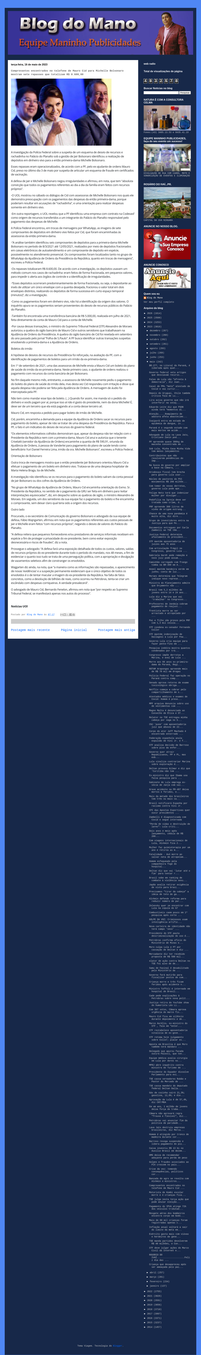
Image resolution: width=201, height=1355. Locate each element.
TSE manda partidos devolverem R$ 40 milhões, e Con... (168, 1242)
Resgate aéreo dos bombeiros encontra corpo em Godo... (167, 1214)
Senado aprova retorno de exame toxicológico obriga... (169, 684)
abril (154, 1272)
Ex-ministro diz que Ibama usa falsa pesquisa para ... (168, 776)
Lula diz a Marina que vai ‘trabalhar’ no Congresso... (168, 598)
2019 (150, 1305)
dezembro (156, 330)
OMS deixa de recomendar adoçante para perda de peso (168, 1156)
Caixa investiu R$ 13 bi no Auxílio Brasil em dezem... (167, 1149)
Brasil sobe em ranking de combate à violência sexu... (168, 879)
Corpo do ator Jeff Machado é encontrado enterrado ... (167, 732)
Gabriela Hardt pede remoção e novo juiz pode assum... (168, 556)
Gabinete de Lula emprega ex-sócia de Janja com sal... (167, 783)
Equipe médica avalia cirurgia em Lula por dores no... (168, 1059)
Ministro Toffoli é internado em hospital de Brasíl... (169, 990)
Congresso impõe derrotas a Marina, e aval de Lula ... (167, 656)
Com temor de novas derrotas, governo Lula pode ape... (167, 487)
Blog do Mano (155, 298)
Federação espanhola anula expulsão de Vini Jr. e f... (168, 739)
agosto (154, 348)
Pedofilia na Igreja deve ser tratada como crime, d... (167, 501)
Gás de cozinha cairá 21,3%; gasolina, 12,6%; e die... (167, 1094)
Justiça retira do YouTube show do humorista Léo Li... (169, 1004)
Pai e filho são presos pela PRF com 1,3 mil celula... (169, 621)
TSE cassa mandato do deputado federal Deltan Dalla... (168, 1087)
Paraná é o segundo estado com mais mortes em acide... (168, 429)
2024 (150, 322)
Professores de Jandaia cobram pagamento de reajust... (168, 605)
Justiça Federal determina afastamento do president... (168, 536)
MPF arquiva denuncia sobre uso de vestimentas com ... (169, 705)
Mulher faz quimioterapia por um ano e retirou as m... (169, 848)
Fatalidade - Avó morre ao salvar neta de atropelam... (168, 855)
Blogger (117, 1346)
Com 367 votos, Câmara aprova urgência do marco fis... (167, 1010)
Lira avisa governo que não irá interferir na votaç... (169, 401)
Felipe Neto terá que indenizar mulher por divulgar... (169, 494)
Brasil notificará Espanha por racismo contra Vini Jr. (168, 804)
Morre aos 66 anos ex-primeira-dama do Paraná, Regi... (169, 663)
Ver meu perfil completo (159, 302)
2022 (150, 1291)
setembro (156, 344)
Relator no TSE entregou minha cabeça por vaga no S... (168, 718)
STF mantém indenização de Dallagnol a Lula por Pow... (168, 635)
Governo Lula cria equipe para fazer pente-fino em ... (168, 642)
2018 (150, 1309)
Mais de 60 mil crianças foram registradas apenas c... (168, 1221)
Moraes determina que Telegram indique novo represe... (168, 577)
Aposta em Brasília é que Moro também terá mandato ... (168, 1045)
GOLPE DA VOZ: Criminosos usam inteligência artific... (168, 920)
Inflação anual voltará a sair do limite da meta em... (168, 1228)
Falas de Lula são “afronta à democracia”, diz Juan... (167, 380)
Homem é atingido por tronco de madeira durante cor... (169, 1135)
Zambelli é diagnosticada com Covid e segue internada (167, 818)
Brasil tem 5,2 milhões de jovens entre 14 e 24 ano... (168, 591)
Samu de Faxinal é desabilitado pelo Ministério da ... (169, 969)
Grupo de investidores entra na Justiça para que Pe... (169, 522)
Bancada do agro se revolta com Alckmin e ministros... (169, 1180)
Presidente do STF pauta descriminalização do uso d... (169, 934)
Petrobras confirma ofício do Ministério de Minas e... (167, 941)
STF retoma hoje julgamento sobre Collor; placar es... (167, 1038)
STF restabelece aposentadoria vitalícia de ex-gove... (168, 1031)
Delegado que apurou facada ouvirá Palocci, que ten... (167, 1052)
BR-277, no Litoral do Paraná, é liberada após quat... (169, 366)
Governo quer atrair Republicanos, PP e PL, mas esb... (167, 755)
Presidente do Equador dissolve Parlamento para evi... (169, 1073)
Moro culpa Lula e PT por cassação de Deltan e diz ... (168, 948)
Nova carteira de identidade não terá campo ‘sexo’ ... (169, 927)
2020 (150, 1300)
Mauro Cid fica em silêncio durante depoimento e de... (167, 1017)
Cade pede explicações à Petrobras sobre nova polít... (169, 997)
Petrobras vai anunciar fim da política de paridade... (168, 1122)
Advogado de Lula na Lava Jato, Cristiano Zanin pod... (169, 436)
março (154, 1277)
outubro (155, 339)
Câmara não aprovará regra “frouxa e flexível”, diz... (168, 1114)
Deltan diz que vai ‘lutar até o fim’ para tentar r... (169, 872)
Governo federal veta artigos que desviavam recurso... (167, 373)
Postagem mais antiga (116, 630)
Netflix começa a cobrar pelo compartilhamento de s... (167, 691)
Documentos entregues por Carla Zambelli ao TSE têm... (169, 529)
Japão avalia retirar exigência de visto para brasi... (169, 886)
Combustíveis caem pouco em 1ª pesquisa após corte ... (168, 913)
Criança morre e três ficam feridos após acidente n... (167, 983)
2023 (150, 326)
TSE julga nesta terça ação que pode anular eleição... (169, 1200)
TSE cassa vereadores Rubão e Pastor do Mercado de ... (167, 1080)
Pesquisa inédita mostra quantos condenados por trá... (169, 649)
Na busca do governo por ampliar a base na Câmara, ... (169, 466)
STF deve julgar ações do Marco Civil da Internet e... (169, 1249)
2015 (150, 1322)
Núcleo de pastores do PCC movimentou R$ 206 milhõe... (168, 480)
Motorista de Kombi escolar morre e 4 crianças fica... (167, 1193)
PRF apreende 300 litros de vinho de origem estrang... (167, 508)
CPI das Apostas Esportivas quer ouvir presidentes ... (169, 811)
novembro (156, 335)
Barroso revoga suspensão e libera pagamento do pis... (167, 1142)
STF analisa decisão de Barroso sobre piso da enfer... (169, 746)
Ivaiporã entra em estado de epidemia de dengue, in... (167, 422)
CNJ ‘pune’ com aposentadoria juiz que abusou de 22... (167, 725)
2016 (150, 1318)
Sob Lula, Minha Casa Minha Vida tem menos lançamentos (169, 450)
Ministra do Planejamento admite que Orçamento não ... (169, 584)
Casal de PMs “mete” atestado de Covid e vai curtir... (169, 387)
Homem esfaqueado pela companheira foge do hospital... (163, 864)
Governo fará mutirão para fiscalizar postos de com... (168, 976)
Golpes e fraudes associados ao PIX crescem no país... (169, 1163)
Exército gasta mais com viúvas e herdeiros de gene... (169, 1235)
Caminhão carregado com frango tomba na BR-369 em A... (168, 563)
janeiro (155, 1286)
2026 (150, 313)
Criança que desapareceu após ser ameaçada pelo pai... (167, 1265)
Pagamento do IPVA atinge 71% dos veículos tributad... (167, 1207)
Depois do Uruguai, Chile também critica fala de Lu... (169, 394)
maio (153, 362)
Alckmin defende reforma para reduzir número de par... (167, 900)
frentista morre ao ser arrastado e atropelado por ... (167, 613)
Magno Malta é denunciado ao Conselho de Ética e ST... (167, 711)
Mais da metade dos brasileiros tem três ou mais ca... (169, 797)
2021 (150, 1296)
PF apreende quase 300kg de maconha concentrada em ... (167, 443)
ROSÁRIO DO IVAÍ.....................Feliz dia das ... (169, 1257)
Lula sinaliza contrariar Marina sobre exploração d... (169, 763)
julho (154, 353)
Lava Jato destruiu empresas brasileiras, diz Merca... (167, 1128)
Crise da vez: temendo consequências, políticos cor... (166, 1172)
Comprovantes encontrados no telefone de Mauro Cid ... (167, 1186)
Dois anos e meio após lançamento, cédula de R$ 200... (166, 834)
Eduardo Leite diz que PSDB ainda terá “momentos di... (167, 408)
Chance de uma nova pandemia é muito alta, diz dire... (168, 515)
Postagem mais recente (30, 630)
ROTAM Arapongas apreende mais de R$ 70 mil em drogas (168, 670)
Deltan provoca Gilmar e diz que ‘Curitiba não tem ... (169, 769)
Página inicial (74, 630)
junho (154, 357)
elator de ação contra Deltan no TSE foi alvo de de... (169, 962)
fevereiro (156, 1281)
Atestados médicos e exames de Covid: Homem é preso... (168, 698)
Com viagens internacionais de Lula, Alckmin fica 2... (168, 841)
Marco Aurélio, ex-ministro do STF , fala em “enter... (168, 1024)
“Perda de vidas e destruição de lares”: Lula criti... (169, 825)
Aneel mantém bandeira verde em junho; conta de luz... (169, 570)
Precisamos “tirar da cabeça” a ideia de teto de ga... (169, 893)
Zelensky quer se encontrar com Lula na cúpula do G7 (169, 907)
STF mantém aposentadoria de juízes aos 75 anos (167, 542)
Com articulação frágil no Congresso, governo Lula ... (168, 549)
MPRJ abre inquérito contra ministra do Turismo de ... (167, 1066)
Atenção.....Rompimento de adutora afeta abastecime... (168, 415)
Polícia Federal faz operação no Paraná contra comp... (169, 677)
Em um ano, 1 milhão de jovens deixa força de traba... (168, 1108)
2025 (150, 318)
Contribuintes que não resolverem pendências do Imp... (166, 458)
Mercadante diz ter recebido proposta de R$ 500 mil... (167, 955)
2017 (150, 1314)
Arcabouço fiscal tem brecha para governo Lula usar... (167, 473)
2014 (150, 1327)
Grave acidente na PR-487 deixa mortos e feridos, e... (169, 790)
